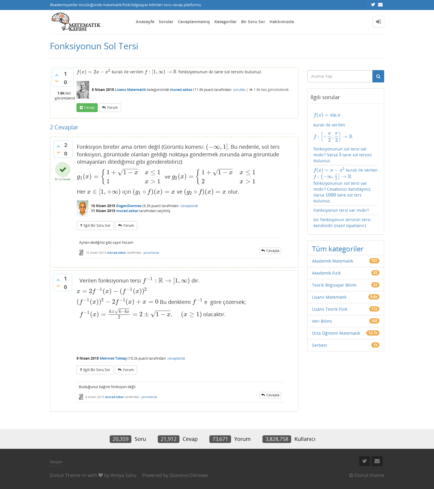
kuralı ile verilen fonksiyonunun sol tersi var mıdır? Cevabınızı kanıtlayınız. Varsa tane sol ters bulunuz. (345, 185)
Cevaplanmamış (194, 21)
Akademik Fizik (326, 273)
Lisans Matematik (130, 89)
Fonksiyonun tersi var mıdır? (341, 210)
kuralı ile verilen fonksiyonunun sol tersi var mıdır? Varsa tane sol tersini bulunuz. (345, 137)
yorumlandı (151, 253)
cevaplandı (189, 205)
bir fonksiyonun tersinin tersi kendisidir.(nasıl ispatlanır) (342, 222)
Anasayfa (145, 21)
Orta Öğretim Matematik (336, 333)
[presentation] (94, 72)
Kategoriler (225, 21)
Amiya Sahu (123, 475)
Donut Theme (65, 475)
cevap (89, 107)
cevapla (272, 250)
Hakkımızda (281, 21)
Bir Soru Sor (253, 21)
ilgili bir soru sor (97, 225)
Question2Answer (189, 475)
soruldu (239, 89)
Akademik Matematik (332, 261)
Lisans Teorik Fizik (329, 309)
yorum (112, 107)
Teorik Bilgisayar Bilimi (334, 285)
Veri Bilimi (322, 321)
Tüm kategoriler (338, 248)
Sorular (166, 21)
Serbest (319, 345)
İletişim (56, 461)
